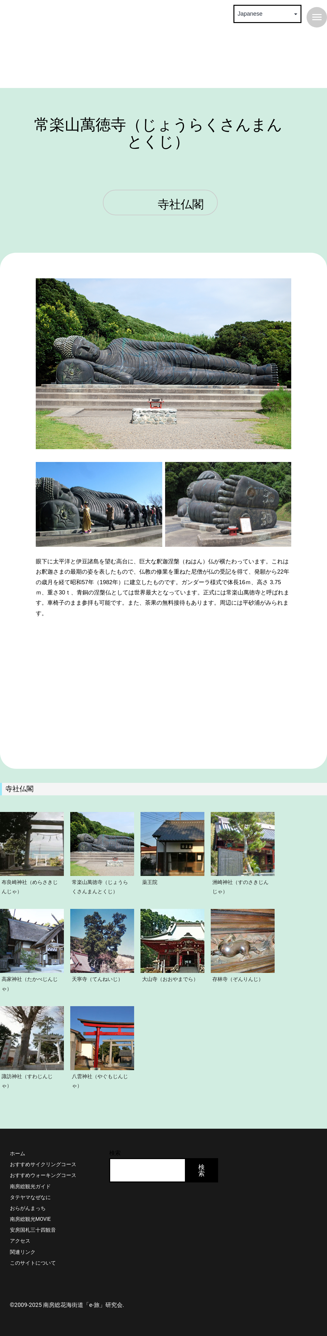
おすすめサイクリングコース (43, 1164)
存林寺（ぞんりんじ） (237, 979)
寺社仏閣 (181, 205)
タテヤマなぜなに (30, 1197)
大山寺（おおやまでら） (170, 979)
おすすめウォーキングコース (43, 1175)
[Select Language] (267, 14)
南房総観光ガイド (30, 1186)
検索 (115, 1152)
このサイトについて (33, 1263)
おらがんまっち (28, 1208)
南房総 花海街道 (108, 45)
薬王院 (149, 882)
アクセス (20, 1241)
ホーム (17, 1153)
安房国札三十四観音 (33, 1230)
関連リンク (22, 1252)
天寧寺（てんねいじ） (97, 979)
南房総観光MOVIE (30, 1219)
